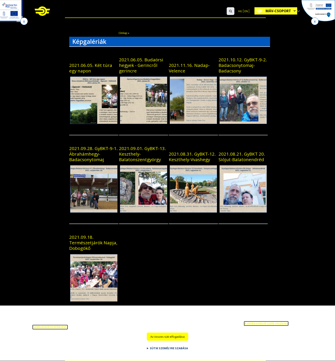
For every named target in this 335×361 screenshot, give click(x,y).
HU (240, 11)
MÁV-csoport (279, 11)
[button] (230, 11)
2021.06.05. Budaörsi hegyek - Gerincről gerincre (141, 65)
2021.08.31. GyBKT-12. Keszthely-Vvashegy (192, 156)
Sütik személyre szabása (169, 353)
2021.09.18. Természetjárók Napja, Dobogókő (93, 242)
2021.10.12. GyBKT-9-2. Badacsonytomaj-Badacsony (243, 65)
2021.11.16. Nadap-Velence (189, 68)
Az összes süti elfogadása (167, 341)
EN (246, 11)
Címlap (123, 33)
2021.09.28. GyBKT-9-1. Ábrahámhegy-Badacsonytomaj (93, 153)
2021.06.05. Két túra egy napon (90, 68)
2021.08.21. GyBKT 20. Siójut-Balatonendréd (242, 156)
